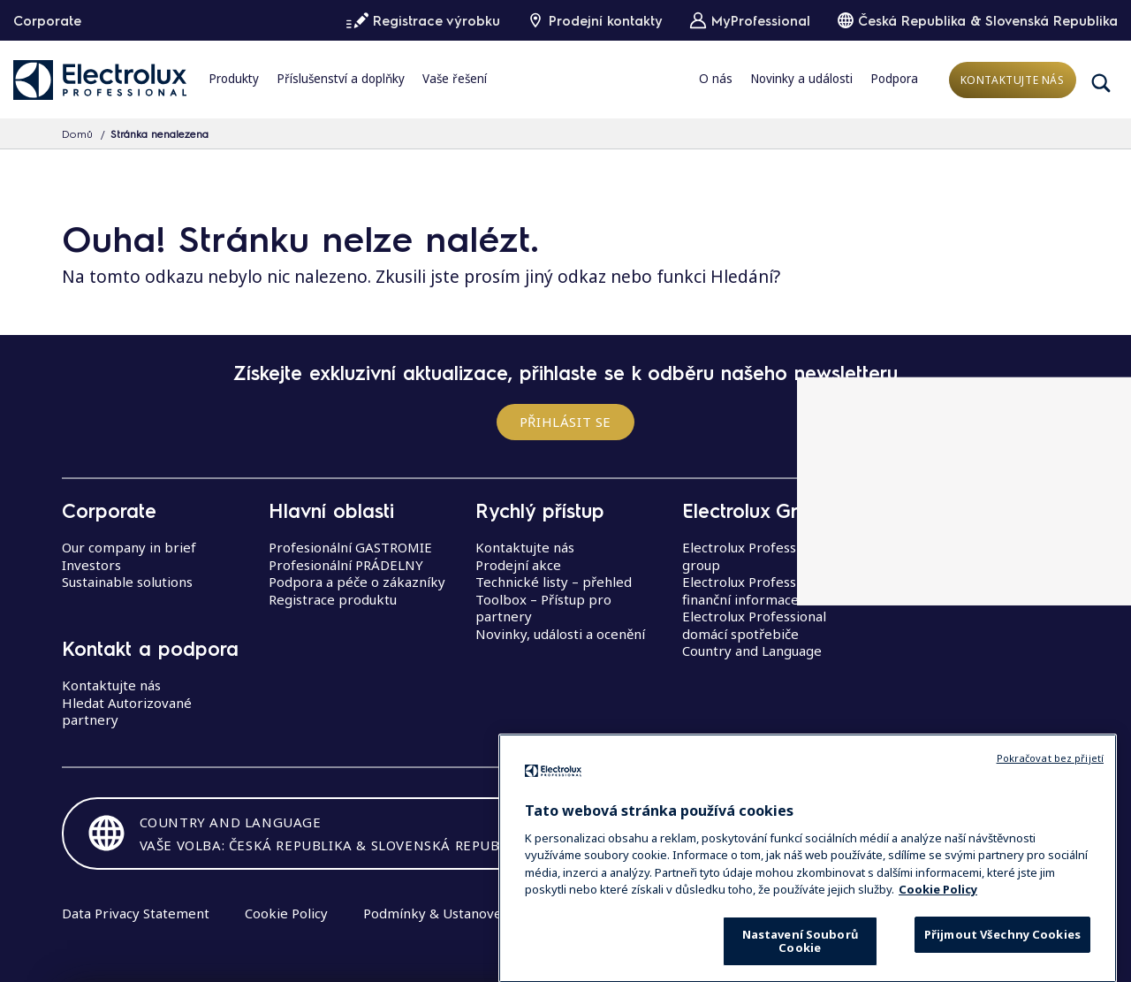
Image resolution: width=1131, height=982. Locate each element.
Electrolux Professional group (754, 556)
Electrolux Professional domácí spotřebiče (754, 625)
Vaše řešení (454, 79)
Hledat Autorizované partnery (127, 711)
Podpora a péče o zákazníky (357, 581)
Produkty (234, 79)
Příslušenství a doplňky (341, 79)
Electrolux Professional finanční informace (754, 590)
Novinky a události (801, 79)
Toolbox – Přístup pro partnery (543, 608)
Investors (91, 565)
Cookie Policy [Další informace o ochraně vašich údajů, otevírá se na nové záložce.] (938, 928)
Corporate (47, 20)
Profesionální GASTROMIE (350, 547)
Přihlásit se (565, 421)
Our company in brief (129, 547)
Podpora (894, 79)
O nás (715, 79)
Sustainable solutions (127, 581)
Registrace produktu (333, 599)
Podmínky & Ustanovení (438, 913)
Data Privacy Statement (135, 913)
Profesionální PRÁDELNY (346, 565)
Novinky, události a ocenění (560, 634)
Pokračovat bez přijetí (1050, 796)
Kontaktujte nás (1012, 80)
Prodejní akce (518, 565)
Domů (77, 133)
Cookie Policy (286, 913)
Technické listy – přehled (553, 581)
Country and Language (752, 650)
